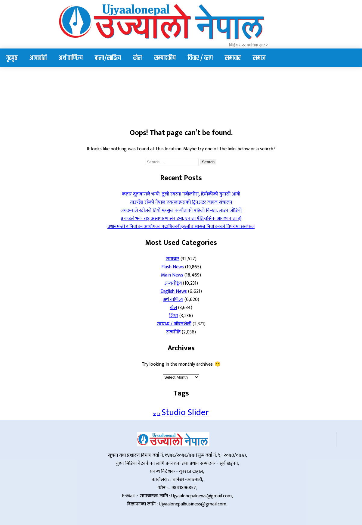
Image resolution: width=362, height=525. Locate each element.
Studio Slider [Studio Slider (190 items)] (185, 412)
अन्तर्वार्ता (38, 58)
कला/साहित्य (108, 58)
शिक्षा (173, 316)
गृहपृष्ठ (11, 58)
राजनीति (173, 332)
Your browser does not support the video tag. (51, 95)
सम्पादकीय (165, 58)
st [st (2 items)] (154, 414)
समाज (259, 58)
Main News (172, 275)
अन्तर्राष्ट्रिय (173, 283)
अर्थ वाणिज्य (71, 58)
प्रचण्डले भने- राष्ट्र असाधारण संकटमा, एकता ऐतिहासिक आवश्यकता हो (181, 218)
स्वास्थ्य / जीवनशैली (174, 324)
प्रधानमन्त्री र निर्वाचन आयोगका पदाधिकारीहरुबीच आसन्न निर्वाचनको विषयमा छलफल (181, 227)
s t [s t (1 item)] (158, 414)
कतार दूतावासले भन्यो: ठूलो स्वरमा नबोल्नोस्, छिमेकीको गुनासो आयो (181, 194)
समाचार (233, 58)
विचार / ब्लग (200, 58)
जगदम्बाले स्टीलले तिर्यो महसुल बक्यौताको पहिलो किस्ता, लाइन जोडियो (181, 210)
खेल (137, 58)
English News (173, 291)
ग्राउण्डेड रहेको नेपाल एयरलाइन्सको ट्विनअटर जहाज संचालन (181, 202)
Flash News (172, 267)
